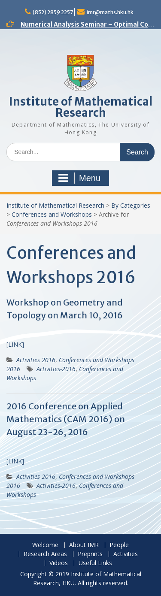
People (119, 545)
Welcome (45, 545)
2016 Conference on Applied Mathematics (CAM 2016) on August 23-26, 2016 (65, 419)
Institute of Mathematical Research (80, 107)
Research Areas (45, 554)
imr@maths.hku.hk (110, 12)
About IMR (84, 545)
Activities (125, 554)
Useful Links (95, 563)
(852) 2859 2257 (53, 12)
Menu (79, 178)
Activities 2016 (35, 360)
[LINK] (15, 344)
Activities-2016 (56, 369)
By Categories (130, 205)
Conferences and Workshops (52, 214)
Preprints (90, 554)
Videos (58, 563)
